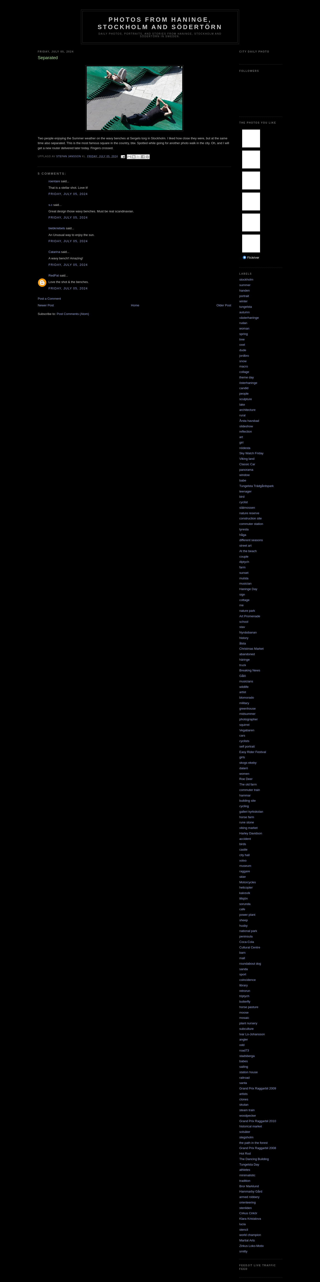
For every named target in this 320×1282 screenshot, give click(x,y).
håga (242, 535)
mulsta (243, 578)
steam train (247, 1110)
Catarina (54, 252)
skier (242, 877)
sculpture (245, 399)
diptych (244, 562)
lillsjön (243, 898)
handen (244, 290)
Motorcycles (247, 882)
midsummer (247, 714)
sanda (243, 969)
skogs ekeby (247, 762)
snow (242, 361)
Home (135, 305)
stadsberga (247, 1056)
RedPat (53, 275)
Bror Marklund (249, 1186)
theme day (246, 377)
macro (243, 366)
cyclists (244, 741)
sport (242, 974)
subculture (246, 1029)
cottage (244, 600)
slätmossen (247, 507)
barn (242, 952)
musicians (246, 681)
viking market (248, 828)
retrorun (244, 991)
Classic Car (247, 464)
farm (242, 567)
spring (243, 334)
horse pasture (248, 1007)
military (244, 703)
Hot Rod (245, 1153)
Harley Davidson (250, 833)
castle (243, 849)
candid (243, 388)
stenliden (245, 1208)
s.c (50, 205)
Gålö (242, 676)
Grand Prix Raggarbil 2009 (257, 1088)
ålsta (242, 643)
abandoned (247, 654)
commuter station (251, 524)
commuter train (249, 790)
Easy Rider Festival (252, 752)
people (244, 393)
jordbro (244, 355)
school (243, 621)
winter (243, 301)
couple (243, 556)
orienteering (247, 1202)
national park (248, 931)
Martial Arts (247, 1240)
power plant (247, 914)
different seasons (251, 540)
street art (245, 545)
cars (242, 735)
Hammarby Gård (250, 1191)
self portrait (247, 746)
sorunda (245, 904)
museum (245, 866)
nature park (247, 610)
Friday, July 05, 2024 (68, 194)
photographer (248, 719)
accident (245, 839)
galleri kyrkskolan (251, 811)
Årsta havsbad (249, 421)
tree (242, 339)
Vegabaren (246, 730)
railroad (244, 1077)
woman (244, 328)
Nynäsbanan (248, 632)
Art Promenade (249, 616)
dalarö (243, 768)
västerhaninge (249, 317)
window (244, 475)
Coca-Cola (246, 942)
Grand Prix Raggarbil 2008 (257, 1148)
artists (243, 1094)
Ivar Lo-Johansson (252, 1034)
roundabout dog (250, 963)
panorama (246, 469)
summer (245, 285)
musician (245, 583)
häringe (244, 659)
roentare (54, 181)
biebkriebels (56, 228)
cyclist (243, 502)
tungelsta (245, 307)
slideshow (246, 426)
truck (242, 665)
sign (242, 594)
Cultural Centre (249, 947)
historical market (250, 1126)
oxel (242, 344)
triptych (244, 996)
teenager (245, 491)
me (241, 605)
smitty (243, 1251)
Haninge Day (248, 589)
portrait (244, 296)
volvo (242, 860)
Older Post (224, 305)
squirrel (244, 725)
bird (242, 496)
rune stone (246, 822)
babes (243, 1061)
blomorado (246, 697)
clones (243, 1099)
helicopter (246, 887)
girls (242, 757)
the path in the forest (253, 1143)
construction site (250, 518)
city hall (244, 855)
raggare (244, 871)
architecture (247, 410)
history (243, 638)
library (243, 985)
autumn (244, 312)
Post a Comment (49, 298)
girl (241, 442)
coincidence (247, 980)
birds (242, 844)
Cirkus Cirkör (248, 1213)
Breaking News (249, 670)
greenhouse (247, 708)
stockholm (246, 279)
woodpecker (247, 1115)
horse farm (246, 817)
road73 (244, 1050)
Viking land (246, 458)
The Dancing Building (254, 1159)
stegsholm (246, 1137)
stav (242, 627)
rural (242, 415)
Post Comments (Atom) (73, 314)
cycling (244, 806)
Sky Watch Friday (251, 453)
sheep (243, 920)
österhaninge (248, 383)
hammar (245, 795)
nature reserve (249, 513)
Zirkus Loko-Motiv (251, 1246)
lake (242, 404)
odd (242, 1045)
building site (247, 800)
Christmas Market (251, 648)
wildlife (244, 687)
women (244, 773)
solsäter (244, 1132)
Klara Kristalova (250, 1218)
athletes (244, 1170)
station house (248, 1072)
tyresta (244, 529)
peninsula (246, 936)
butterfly (244, 1001)
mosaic (244, 1018)
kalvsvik (244, 893)
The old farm (248, 784)
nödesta (244, 448)
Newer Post (46, 305)
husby (243, 925)
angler (243, 1039)
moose (244, 1012)
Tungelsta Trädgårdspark (256, 486)
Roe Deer (246, 779)
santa (243, 1083)
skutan (243, 1104)
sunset (243, 573)
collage (244, 372)
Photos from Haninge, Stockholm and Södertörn (160, 23)
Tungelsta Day (249, 1164)
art (241, 437)
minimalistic (247, 1175)
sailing (243, 1066)
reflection (245, 431)
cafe (242, 909)
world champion (250, 1235)
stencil (243, 1229)
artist (242, 692)
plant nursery (248, 1023)
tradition (244, 1181)
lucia (242, 1224)
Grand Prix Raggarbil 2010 (257, 1121)
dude (242, 350)
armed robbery (249, 1197)
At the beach (248, 551)
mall (242, 958)
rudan (243, 323)
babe (242, 480)
